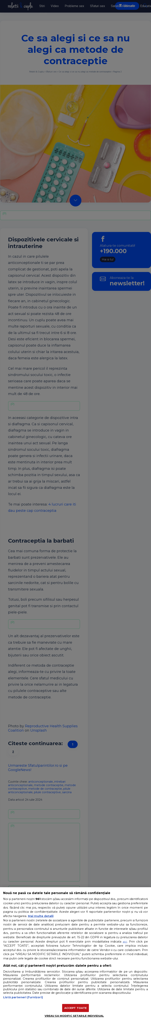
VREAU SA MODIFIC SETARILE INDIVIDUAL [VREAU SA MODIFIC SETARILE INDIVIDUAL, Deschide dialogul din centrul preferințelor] (74, 1015)
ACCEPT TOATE (75, 1007)
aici (125, 941)
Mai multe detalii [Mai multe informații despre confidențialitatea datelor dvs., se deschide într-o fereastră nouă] (40, 916)
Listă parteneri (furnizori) (23, 997)
